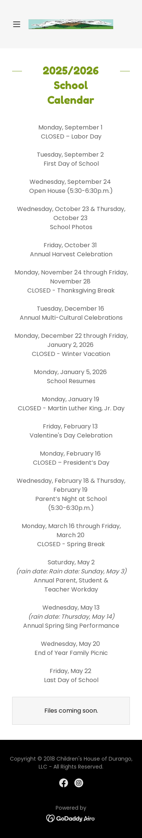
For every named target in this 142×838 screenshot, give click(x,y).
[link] (70, 24)
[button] (18, 24)
